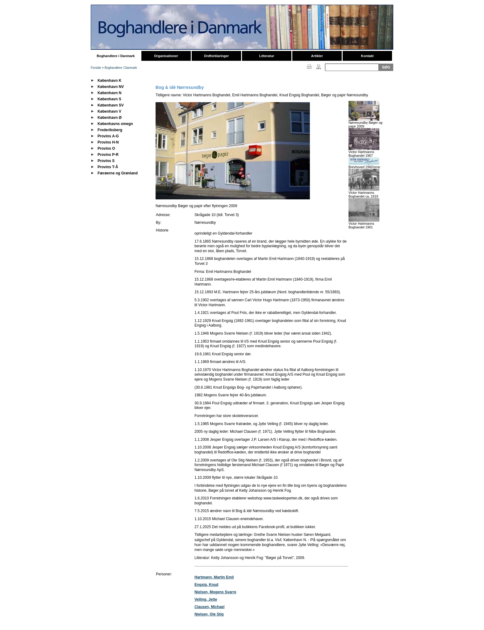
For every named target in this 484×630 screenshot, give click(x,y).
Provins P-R (108, 154)
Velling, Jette (205, 599)
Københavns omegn (115, 124)
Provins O (106, 148)
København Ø (110, 117)
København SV (111, 105)
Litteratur (266, 56)
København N (109, 93)
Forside (96, 67)
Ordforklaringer (216, 56)
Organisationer (166, 56)
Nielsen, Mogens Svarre (215, 592)
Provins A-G (108, 136)
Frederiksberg (110, 130)
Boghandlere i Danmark (116, 56)
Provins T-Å (108, 167)
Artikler (317, 56)
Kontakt (367, 56)
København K (109, 80)
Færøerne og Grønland (118, 173)
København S (109, 99)
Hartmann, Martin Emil (214, 577)
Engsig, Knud (206, 584)
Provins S (106, 161)
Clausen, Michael (209, 607)
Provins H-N (108, 142)
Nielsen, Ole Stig (209, 614)
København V (109, 111)
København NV (111, 87)
